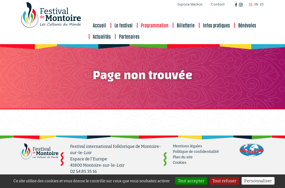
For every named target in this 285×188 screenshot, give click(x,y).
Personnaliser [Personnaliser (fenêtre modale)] (258, 180)
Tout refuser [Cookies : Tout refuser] (224, 180)
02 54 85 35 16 (83, 171)
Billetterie (186, 25)
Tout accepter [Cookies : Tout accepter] (191, 180)
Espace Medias (190, 4)
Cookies (179, 162)
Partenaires (129, 36)
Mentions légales (187, 146)
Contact (218, 4)
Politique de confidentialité (196, 151)
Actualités (102, 36)
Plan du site (183, 157)
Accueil (99, 25)
